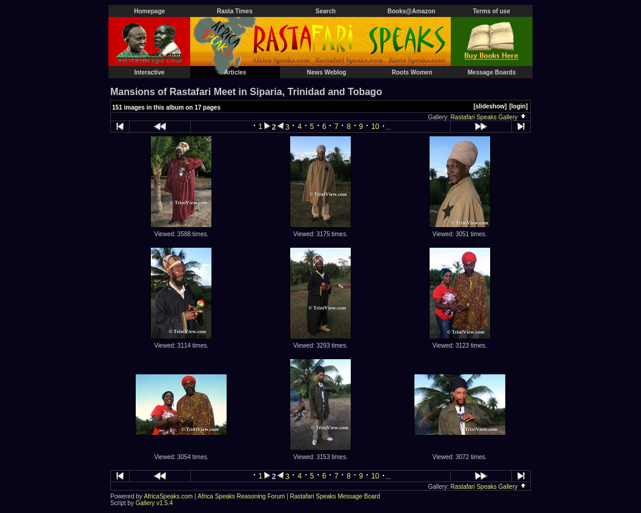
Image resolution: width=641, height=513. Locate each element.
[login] (518, 106)
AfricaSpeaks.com (168, 496)
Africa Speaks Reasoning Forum (241, 496)
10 (375, 126)
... (388, 127)
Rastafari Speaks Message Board (335, 496)
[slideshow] (489, 106)
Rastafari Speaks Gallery (489, 117)
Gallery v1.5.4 (154, 503)
